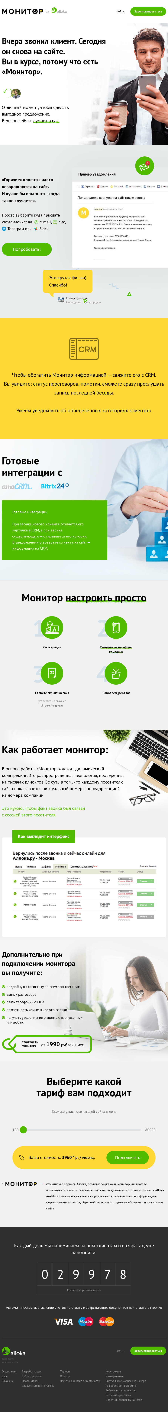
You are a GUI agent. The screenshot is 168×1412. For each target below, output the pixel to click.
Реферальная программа (121, 1385)
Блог (4, 1376)
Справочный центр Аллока (38, 1385)
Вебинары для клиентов (120, 1390)
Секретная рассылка (118, 1395)
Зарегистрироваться (148, 11)
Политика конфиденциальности (80, 1381)
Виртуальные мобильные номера (126, 1381)
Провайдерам (30, 1381)
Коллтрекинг (113, 1371)
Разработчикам (31, 1371)
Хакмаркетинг (114, 1376)
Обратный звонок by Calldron (124, 1400)
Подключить (127, 1157)
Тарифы (65, 1371)
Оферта (65, 1376)
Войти (120, 11)
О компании (9, 1371)
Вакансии (8, 1381)
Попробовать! (27, 249)
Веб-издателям (31, 1376)
